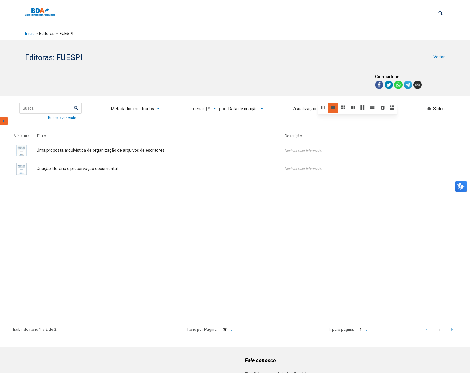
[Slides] (436, 108)
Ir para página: (341, 329)
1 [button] (440, 329)
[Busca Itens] (50, 108)
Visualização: (305, 108)
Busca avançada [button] (62, 118)
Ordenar (196, 108)
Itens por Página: (202, 329)
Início (30, 33)
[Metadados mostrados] (135, 108)
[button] (440, 13)
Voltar (439, 56)
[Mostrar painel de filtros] (4, 121)
